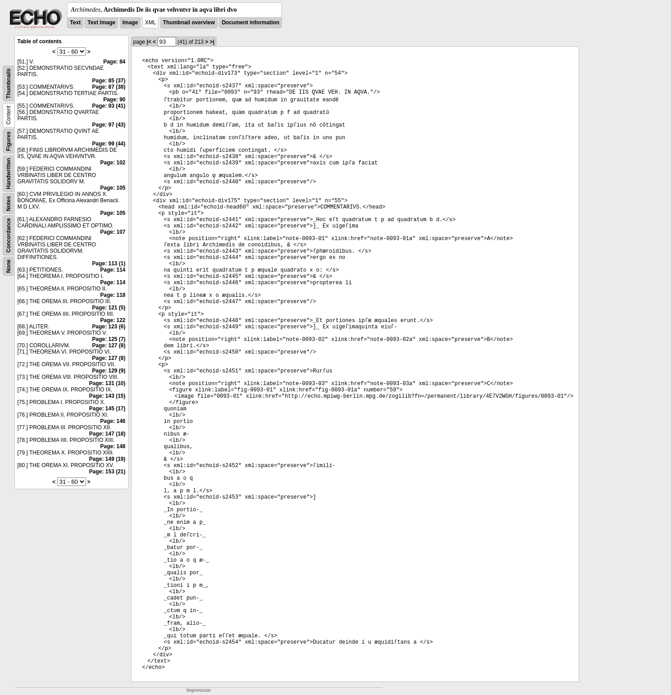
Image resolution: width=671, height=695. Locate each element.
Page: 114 (112, 270)
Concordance (8, 235)
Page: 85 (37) (108, 80)
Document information (250, 22)
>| (212, 42)
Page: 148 (112, 446)
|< (149, 42)
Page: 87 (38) (108, 87)
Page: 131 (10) (107, 383)
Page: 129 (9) (108, 371)
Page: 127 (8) (108, 345)
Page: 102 (112, 162)
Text (75, 22)
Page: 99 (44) (108, 144)
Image (130, 22)
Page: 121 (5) (108, 307)
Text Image (101, 22)
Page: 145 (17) (107, 408)
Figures (8, 141)
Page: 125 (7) (108, 339)
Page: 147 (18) (107, 434)
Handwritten (8, 173)
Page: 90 (114, 99)
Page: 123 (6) (108, 326)
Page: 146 (112, 421)
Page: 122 (112, 320)
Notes (8, 203)
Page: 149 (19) (107, 459)
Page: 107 (112, 232)
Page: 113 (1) (108, 263)
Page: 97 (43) (108, 125)
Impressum (198, 690)
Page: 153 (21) (107, 471)
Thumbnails (8, 83)
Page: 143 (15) (107, 396)
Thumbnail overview (189, 22)
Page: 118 (112, 295)
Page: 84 (114, 62)
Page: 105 (112, 188)
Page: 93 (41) (108, 106)
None (8, 266)
